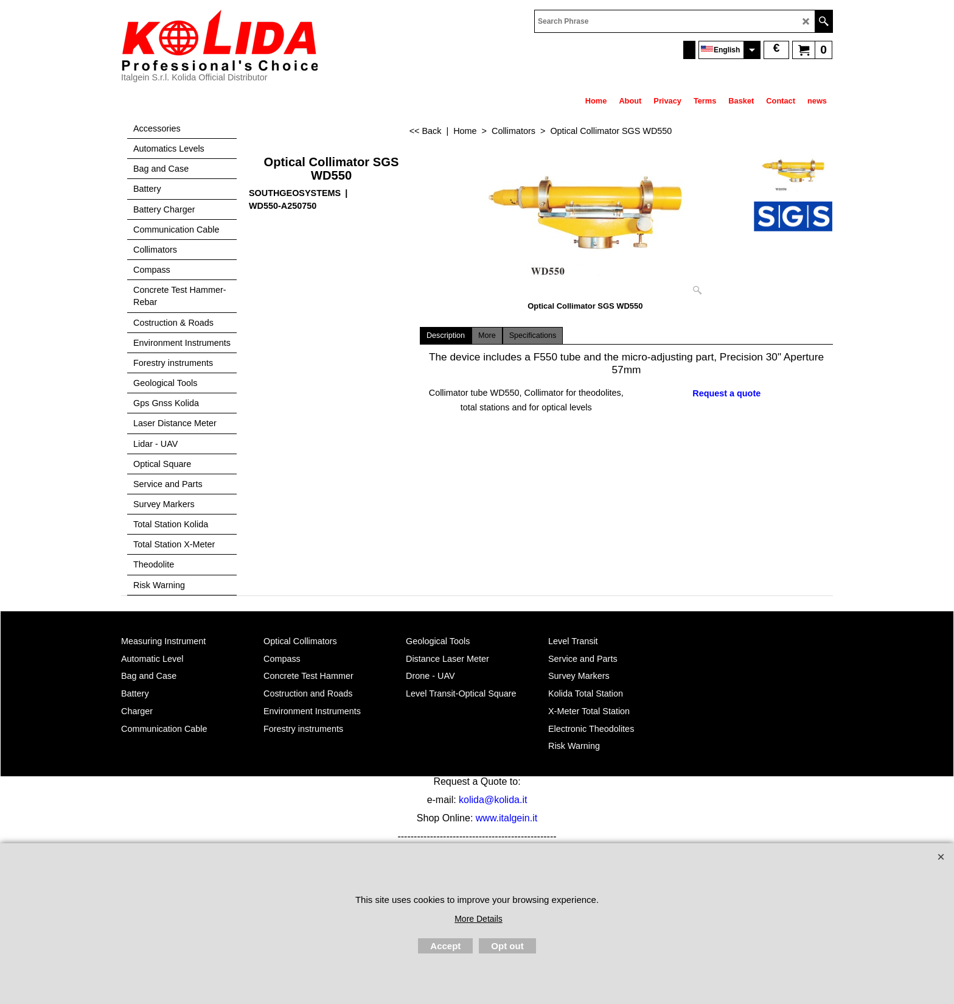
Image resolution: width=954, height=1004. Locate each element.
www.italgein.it (506, 818)
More (487, 335)
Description (446, 335)
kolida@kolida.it (493, 800)
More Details (478, 919)
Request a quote (726, 393)
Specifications (533, 335)
